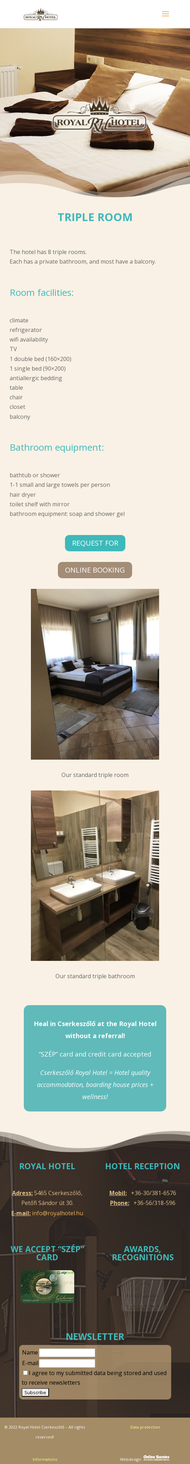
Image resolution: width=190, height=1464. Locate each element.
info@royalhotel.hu (57, 1213)
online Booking (95, 570)
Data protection (145, 1427)
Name (30, 1352)
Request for (95, 543)
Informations (45, 1459)
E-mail (30, 1363)
